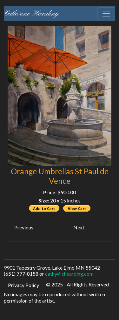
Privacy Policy (23, 285)
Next (78, 227)
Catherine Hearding (31, 13)
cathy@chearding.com (69, 274)
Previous (23, 227)
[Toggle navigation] (106, 13)
